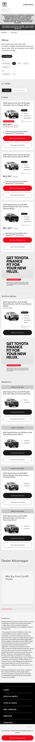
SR (14, 63)
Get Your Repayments (17, 138)
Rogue (26, 63)
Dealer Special (9, 121)
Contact (8, 722)
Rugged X (6, 67)
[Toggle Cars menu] (28, 690)
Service (7, 716)
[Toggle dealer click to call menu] (4, 10)
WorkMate (6, 63)
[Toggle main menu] (31, 10)
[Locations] (8, 10)
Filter (7, 83)
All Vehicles (7, 56)
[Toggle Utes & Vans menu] (28, 703)
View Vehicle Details (17, 145)
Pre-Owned (10, 709)
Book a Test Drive (17, 332)
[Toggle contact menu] (28, 709)
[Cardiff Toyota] (4, 4)
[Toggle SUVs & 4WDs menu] (28, 696)
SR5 (19, 63)
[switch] (14, 90)
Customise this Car (18, 412)
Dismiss (29, 727)
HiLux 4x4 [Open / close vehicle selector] (9, 32)
